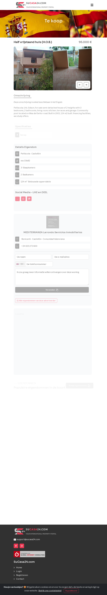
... (17, 200)
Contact (20, 579)
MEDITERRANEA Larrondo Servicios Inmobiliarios (52, 234)
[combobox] (20, 265)
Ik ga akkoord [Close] (71, 591)
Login (19, 571)
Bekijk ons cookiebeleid (49, 590)
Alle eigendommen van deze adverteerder (36, 302)
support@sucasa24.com (27, 539)
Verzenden (52, 291)
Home (19, 567)
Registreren (22, 575)
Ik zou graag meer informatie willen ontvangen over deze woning (52, 278)
